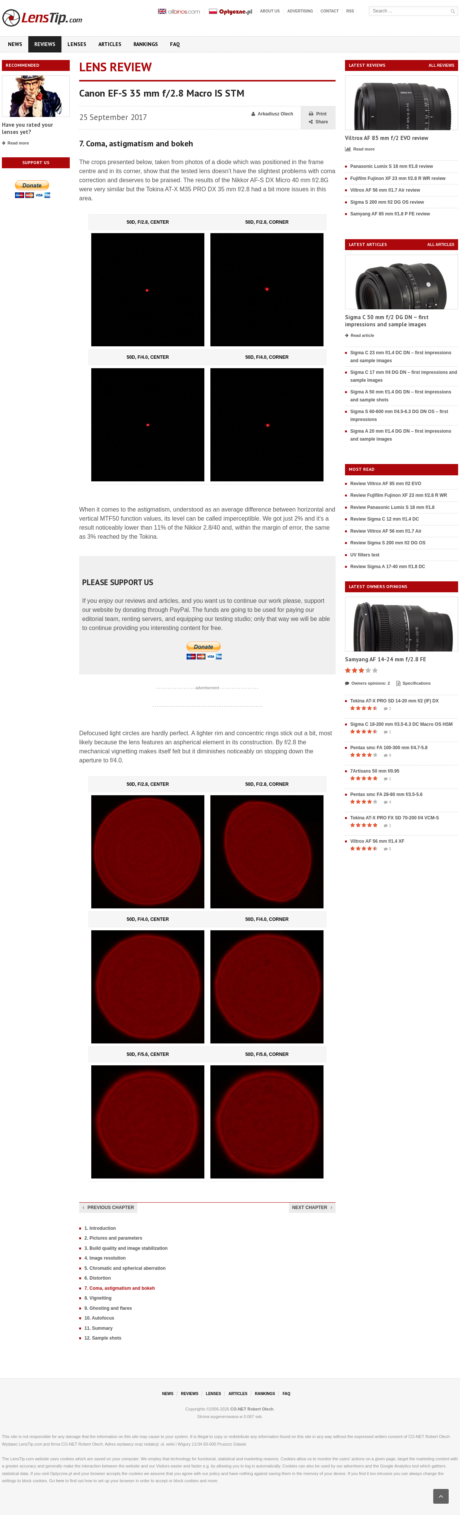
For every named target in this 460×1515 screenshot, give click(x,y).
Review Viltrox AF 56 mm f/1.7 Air (386, 531)
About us (270, 11)
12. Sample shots (102, 1338)
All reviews (441, 65)
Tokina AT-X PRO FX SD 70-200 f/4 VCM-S (394, 817)
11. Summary (98, 1328)
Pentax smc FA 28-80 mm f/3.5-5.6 (386, 794)
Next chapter (312, 1207)
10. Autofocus (99, 1318)
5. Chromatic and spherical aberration (125, 1268)
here (60, 1480)
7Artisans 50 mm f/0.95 (374, 771)
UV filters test (364, 555)
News (15, 44)
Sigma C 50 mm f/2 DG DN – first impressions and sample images (387, 320)
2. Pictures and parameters (113, 1238)
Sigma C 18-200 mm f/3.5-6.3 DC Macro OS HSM (401, 724)
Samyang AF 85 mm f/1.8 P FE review (390, 214)
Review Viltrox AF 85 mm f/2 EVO (385, 483)
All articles (440, 245)
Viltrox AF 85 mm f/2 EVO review (386, 137)
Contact (329, 11)
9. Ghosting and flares (108, 1308)
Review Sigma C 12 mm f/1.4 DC (384, 519)
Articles (109, 44)
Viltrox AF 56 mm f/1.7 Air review (385, 190)
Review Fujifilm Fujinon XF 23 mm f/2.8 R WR (398, 495)
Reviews (44, 44)
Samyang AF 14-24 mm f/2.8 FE (385, 659)
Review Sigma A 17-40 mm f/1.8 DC (387, 566)
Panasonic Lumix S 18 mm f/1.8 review (391, 166)
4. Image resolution (105, 1258)
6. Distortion (97, 1278)
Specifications (413, 683)
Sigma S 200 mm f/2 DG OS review (387, 202)
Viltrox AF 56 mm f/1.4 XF (377, 841)
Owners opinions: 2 (367, 683)
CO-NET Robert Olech (251, 1409)
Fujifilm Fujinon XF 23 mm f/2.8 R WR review (398, 178)
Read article (359, 336)
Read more (15, 143)
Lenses (76, 44)
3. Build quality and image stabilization (126, 1248)
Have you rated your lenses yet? (27, 128)
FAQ (175, 44)
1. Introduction (100, 1228)
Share (318, 122)
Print (318, 114)
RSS (350, 11)
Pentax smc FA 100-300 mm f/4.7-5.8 (389, 747)
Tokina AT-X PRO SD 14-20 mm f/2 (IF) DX (394, 701)
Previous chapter (108, 1207)
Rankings (145, 44)
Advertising (300, 11)
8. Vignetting (98, 1298)
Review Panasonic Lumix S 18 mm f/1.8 (392, 507)
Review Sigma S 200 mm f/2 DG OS (387, 542)
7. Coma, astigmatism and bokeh (119, 1288)
